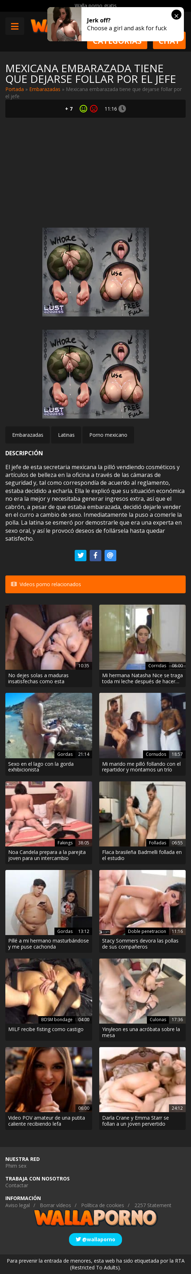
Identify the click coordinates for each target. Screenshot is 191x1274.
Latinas (66, 434)
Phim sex (15, 1165)
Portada (14, 89)
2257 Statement (152, 1205)
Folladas (157, 843)
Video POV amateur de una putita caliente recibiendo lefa (46, 1121)
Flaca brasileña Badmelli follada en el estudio (142, 855)
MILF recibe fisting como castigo (46, 1029)
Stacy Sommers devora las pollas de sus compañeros (140, 944)
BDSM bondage (57, 1019)
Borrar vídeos (55, 1205)
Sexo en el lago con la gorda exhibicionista (41, 767)
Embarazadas (44, 89)
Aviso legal (17, 1205)
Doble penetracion (147, 931)
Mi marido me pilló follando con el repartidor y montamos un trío (141, 767)
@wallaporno (95, 1239)
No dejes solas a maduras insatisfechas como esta (38, 679)
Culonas (158, 1019)
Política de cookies (102, 1205)
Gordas (65, 754)
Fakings (65, 843)
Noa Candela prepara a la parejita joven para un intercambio (47, 855)
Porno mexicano (108, 434)
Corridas (157, 666)
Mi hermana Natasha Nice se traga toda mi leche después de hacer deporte (142, 679)
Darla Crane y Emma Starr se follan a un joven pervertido (135, 1121)
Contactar (16, 1185)
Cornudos (156, 754)
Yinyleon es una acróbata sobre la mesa (141, 1032)
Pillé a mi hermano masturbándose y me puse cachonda (48, 944)
